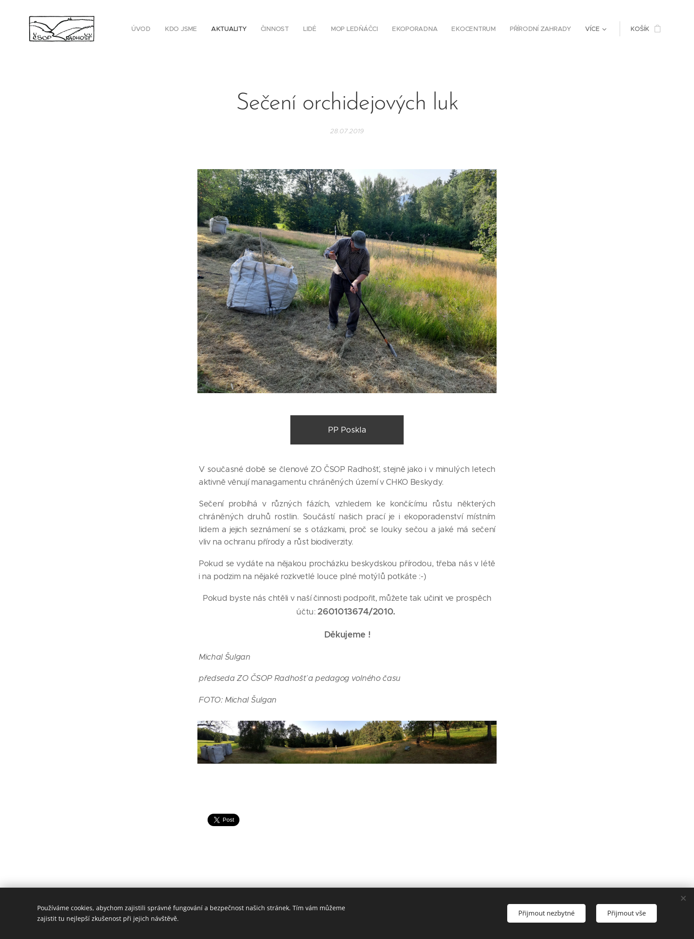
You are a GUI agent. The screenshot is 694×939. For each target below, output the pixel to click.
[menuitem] (146, 29)
